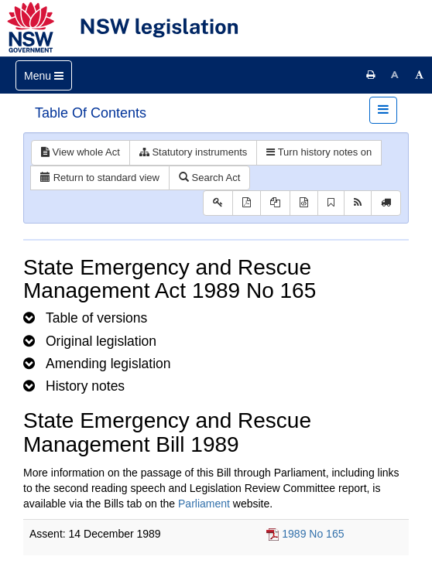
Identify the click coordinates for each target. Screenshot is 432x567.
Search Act (209, 177)
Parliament (204, 503)
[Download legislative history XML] (304, 203)
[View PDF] (246, 203)
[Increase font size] (419, 75)
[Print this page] (371, 75)
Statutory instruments (193, 152)
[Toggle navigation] (43, 75)
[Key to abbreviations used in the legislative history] (218, 203)
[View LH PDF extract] (275, 203)
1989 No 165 (313, 534)
